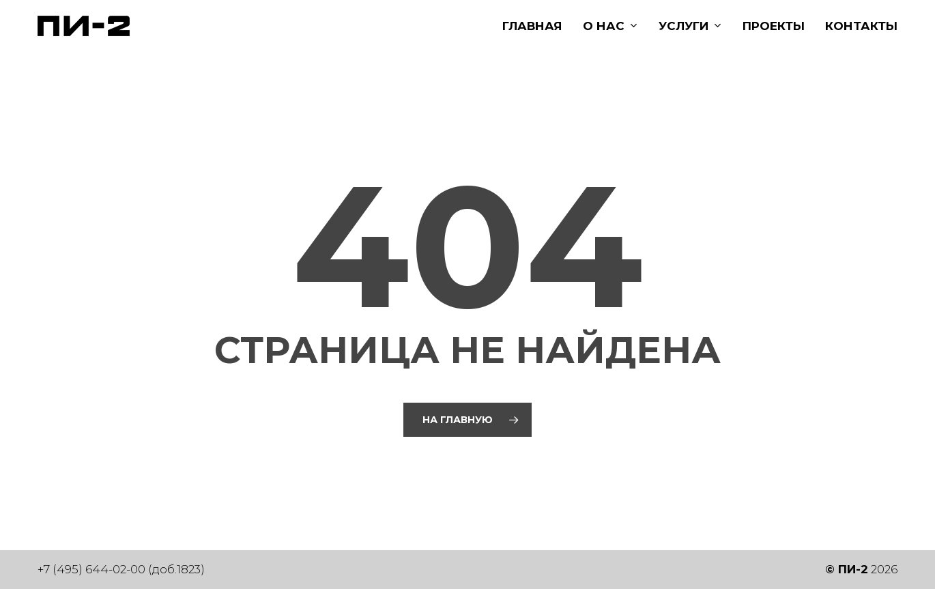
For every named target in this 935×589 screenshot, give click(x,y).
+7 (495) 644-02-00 (91, 569)
